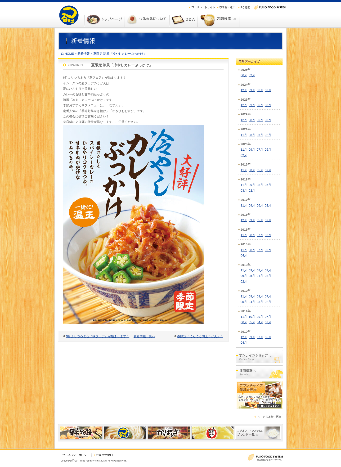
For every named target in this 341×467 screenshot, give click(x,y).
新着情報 (83, 53)
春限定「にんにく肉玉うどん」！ (200, 336)
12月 (244, 90)
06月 (244, 75)
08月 (252, 120)
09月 (252, 90)
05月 (268, 149)
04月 (244, 255)
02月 (252, 75)
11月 (244, 135)
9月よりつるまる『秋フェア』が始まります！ (97, 336)
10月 (252, 317)
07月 (260, 149)
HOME (69, 53)
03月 (268, 90)
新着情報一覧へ (144, 336)
